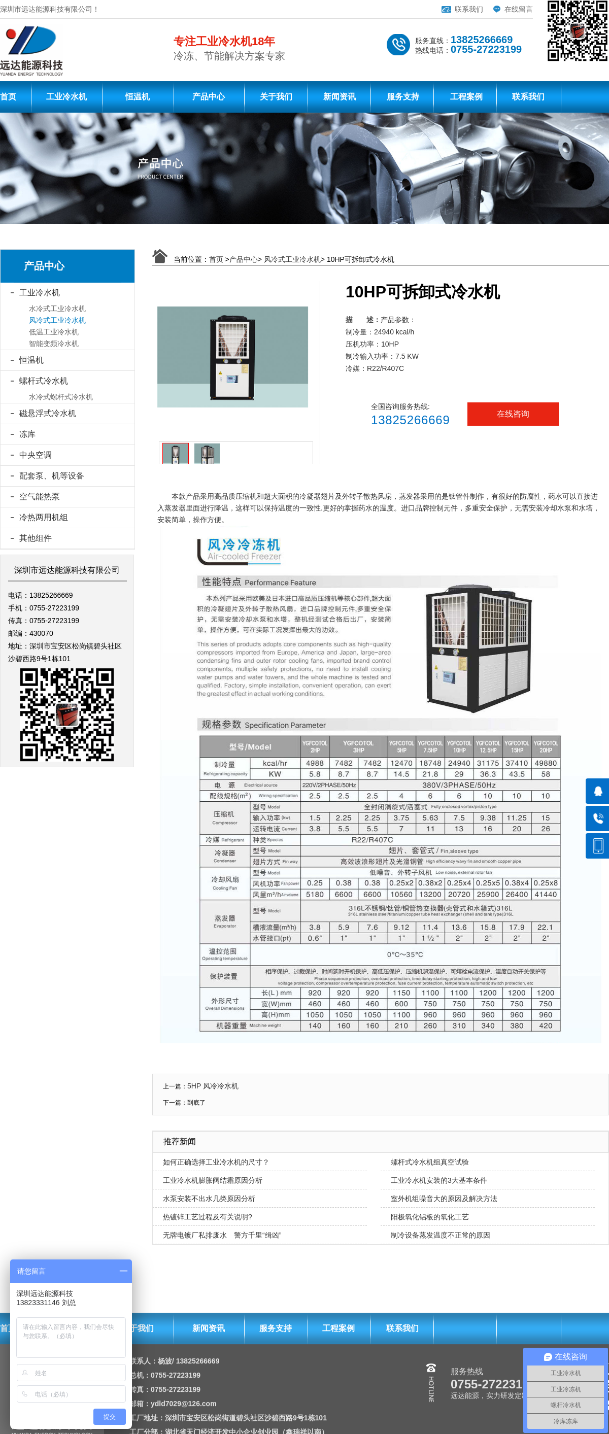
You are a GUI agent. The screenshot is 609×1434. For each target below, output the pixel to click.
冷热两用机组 (43, 517)
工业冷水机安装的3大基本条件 (439, 1180)
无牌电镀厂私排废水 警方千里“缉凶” (222, 1235)
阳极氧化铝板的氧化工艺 (430, 1217)
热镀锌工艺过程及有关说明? (207, 1217)
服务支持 (403, 96)
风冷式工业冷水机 (292, 259)
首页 (8, 96)
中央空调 (35, 455)
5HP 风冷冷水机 (213, 1086)
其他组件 (35, 538)
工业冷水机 (66, 96)
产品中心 (208, 96)
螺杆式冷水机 (43, 381)
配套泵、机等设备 (51, 475)
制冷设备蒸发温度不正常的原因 (440, 1235)
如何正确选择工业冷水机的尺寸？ (216, 1162)
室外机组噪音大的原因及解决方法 (444, 1198)
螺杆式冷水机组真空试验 (430, 1162)
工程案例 (466, 96)
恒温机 (137, 96)
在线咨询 (513, 413)
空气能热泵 (39, 496)
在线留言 (518, 9)
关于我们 (276, 96)
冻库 (27, 434)
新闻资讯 (339, 96)
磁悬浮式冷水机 (47, 413)
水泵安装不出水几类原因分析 (209, 1198)
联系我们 (469, 9)
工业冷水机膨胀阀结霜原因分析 (212, 1180)
